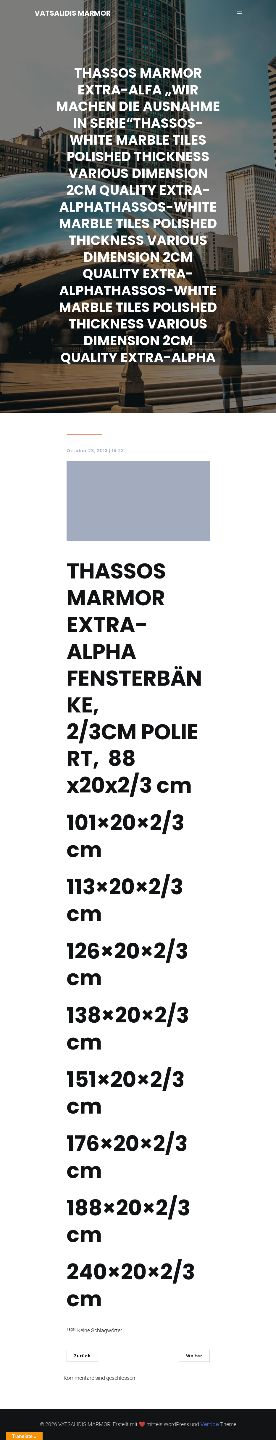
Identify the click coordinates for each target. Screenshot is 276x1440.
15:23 (118, 451)
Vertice (209, 1424)
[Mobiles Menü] (240, 13)
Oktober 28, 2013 (87, 451)
